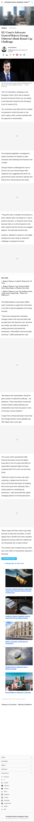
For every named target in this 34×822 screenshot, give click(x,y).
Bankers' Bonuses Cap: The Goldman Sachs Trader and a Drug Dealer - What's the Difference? (16, 293)
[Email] (20, 55)
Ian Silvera (13, 47)
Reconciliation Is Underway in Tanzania (18, 692)
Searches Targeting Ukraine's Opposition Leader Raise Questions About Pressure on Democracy (18, 590)
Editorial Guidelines (25, 704)
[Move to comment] (24, 55)
